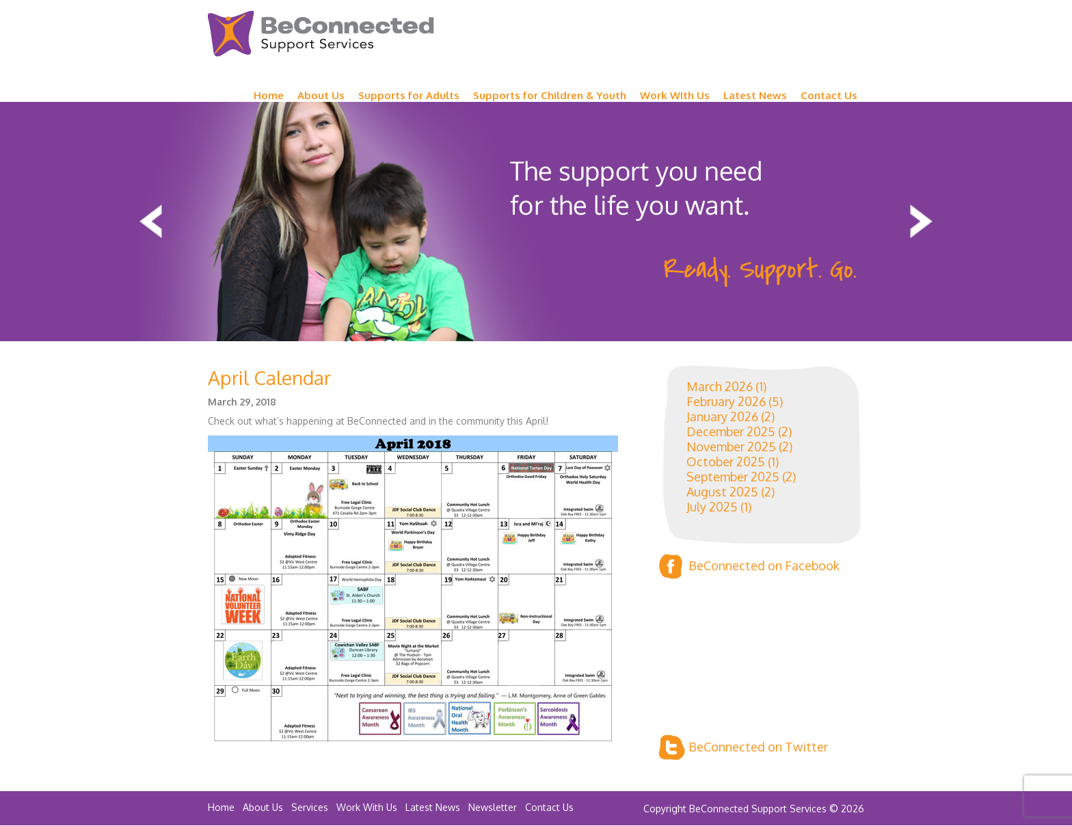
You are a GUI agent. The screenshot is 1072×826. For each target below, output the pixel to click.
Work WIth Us (675, 95)
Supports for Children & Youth (549, 95)
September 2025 (732, 476)
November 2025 (731, 446)
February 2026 (726, 401)
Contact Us (829, 95)
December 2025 (730, 431)
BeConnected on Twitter (743, 747)
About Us (321, 95)
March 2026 (719, 386)
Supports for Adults (408, 95)
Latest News (755, 95)
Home (269, 95)
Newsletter (492, 807)
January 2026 (722, 416)
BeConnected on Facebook (749, 566)
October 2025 (725, 461)
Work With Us (366, 807)
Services (309, 807)
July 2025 (712, 506)
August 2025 (722, 491)
